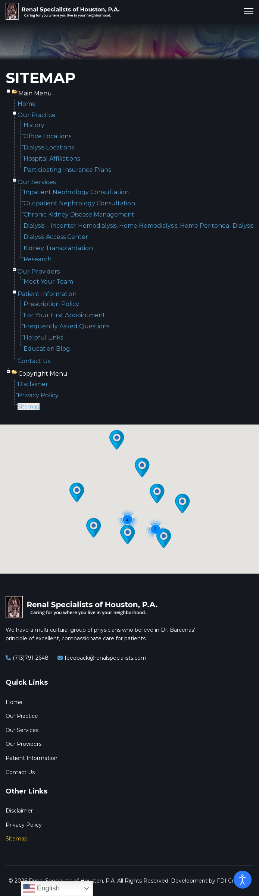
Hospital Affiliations (52, 158)
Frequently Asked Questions (66, 326)
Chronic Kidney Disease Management (79, 214)
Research (38, 259)
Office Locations (47, 136)
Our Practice (37, 115)
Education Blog (47, 348)
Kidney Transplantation (58, 248)
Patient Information (47, 293)
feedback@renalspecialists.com (105, 657)
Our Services (37, 182)
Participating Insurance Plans (67, 169)
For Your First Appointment (64, 315)
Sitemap (29, 406)
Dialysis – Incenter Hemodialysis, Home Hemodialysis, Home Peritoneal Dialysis (138, 225)
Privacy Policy (38, 395)
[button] (76, 492)
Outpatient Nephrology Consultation (79, 203)
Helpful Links (43, 337)
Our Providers (39, 271)
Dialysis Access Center (56, 236)
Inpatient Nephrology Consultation (76, 192)
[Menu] (248, 11)
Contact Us (34, 361)
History (34, 125)
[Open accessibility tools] (243, 880)
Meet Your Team (48, 281)
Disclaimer (33, 384)
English (41, 889)
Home (27, 103)
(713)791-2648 (31, 657)
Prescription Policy (51, 303)
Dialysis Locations (49, 147)
